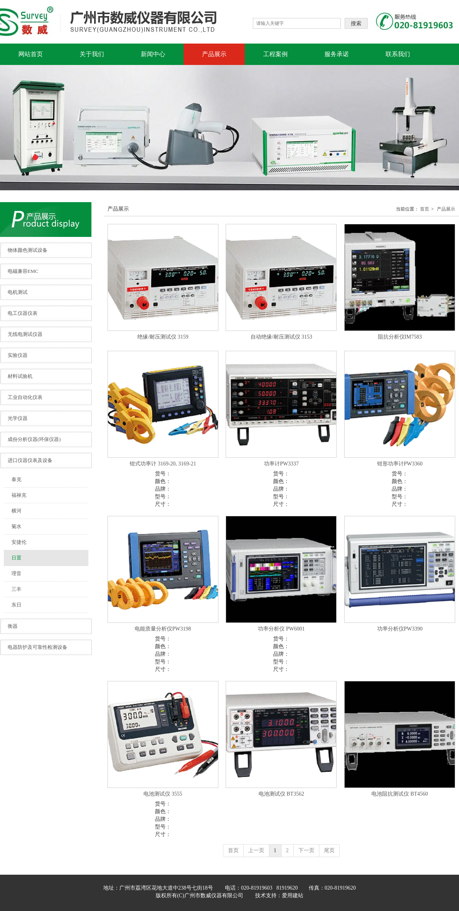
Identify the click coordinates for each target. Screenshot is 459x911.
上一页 (256, 850)
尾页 (329, 850)
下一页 (306, 850)
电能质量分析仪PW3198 (163, 629)
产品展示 (446, 209)
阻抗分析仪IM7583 (400, 337)
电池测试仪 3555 (162, 794)
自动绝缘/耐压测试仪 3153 (281, 337)
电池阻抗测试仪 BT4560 (399, 794)
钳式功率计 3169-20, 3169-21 (163, 464)
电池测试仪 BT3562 (281, 794)
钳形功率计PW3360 (400, 464)
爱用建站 (292, 895)
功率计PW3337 (281, 464)
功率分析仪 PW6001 (281, 629)
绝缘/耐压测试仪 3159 (162, 337)
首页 (424, 209)
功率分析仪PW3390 (400, 629)
